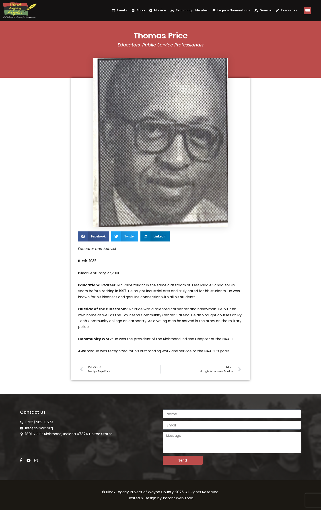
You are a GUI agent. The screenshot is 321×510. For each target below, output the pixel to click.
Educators (129, 45)
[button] (307, 10)
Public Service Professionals (173, 45)
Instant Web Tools (178, 498)
